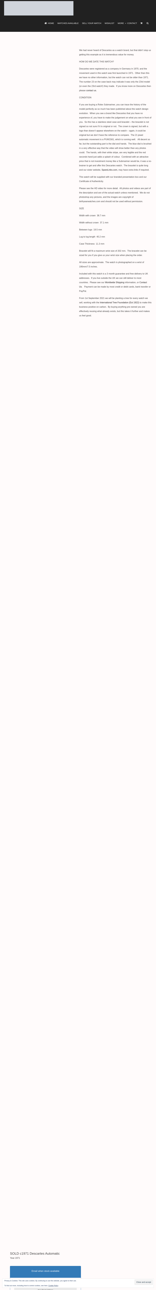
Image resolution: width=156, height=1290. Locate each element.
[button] (147, 23)
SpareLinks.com (109, 170)
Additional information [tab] (14, 1222)
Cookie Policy (53, 1286)
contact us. (92, 90)
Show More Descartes (49, 1208)
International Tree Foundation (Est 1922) (119, 302)
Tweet (7, 1203)
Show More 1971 (17, 1208)
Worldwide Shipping (114, 282)
